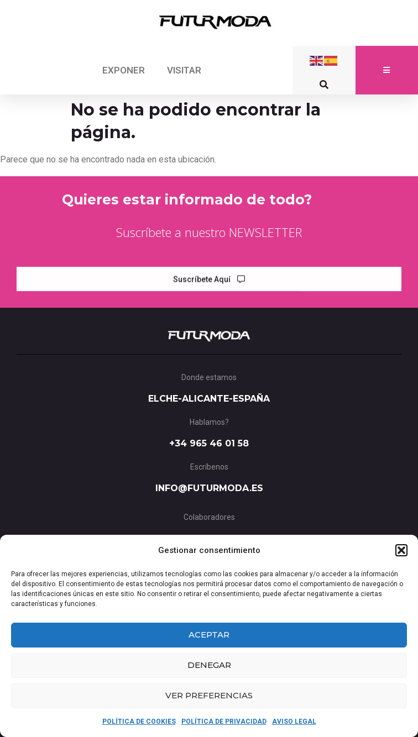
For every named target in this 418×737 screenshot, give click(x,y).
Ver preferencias (209, 695)
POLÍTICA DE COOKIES (139, 721)
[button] (401, 550)
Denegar (209, 665)
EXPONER (123, 70)
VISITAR (184, 70)
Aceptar (209, 634)
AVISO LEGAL (294, 721)
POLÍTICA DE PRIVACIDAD (224, 721)
